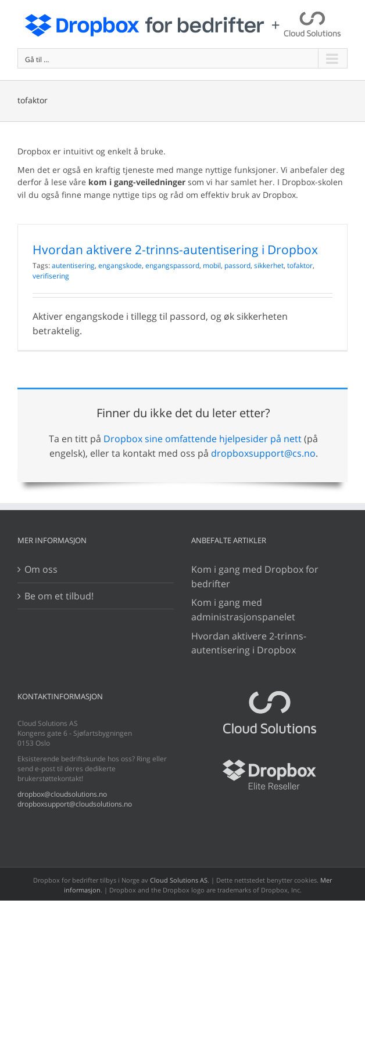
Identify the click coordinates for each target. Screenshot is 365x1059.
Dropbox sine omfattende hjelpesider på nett (202, 438)
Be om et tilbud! (59, 596)
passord (237, 265)
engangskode (120, 265)
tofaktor (300, 265)
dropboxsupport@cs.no (263, 453)
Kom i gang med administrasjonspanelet (243, 609)
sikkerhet (269, 265)
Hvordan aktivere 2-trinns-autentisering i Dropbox (175, 249)
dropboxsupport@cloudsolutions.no (74, 804)
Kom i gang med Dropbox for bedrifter (255, 576)
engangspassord (172, 265)
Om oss (41, 569)
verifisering (51, 276)
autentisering (73, 265)
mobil (212, 265)
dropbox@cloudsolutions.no (62, 794)
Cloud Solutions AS (178, 880)
